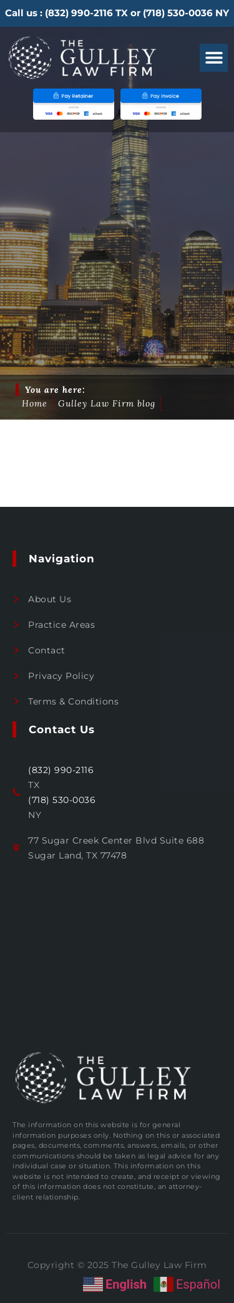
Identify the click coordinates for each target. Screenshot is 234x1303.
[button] (214, 58)
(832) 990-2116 (79, 13)
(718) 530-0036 (178, 13)
